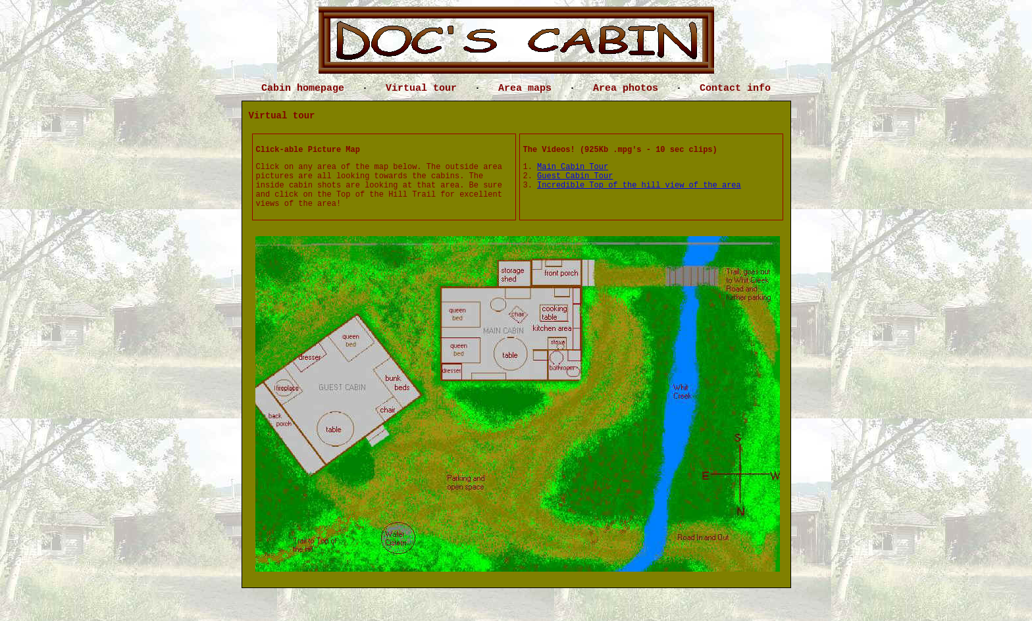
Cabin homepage (302, 88)
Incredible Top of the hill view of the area (639, 185)
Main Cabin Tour (572, 167)
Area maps (525, 88)
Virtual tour (421, 88)
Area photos (625, 88)
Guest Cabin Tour (575, 176)
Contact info (735, 88)
